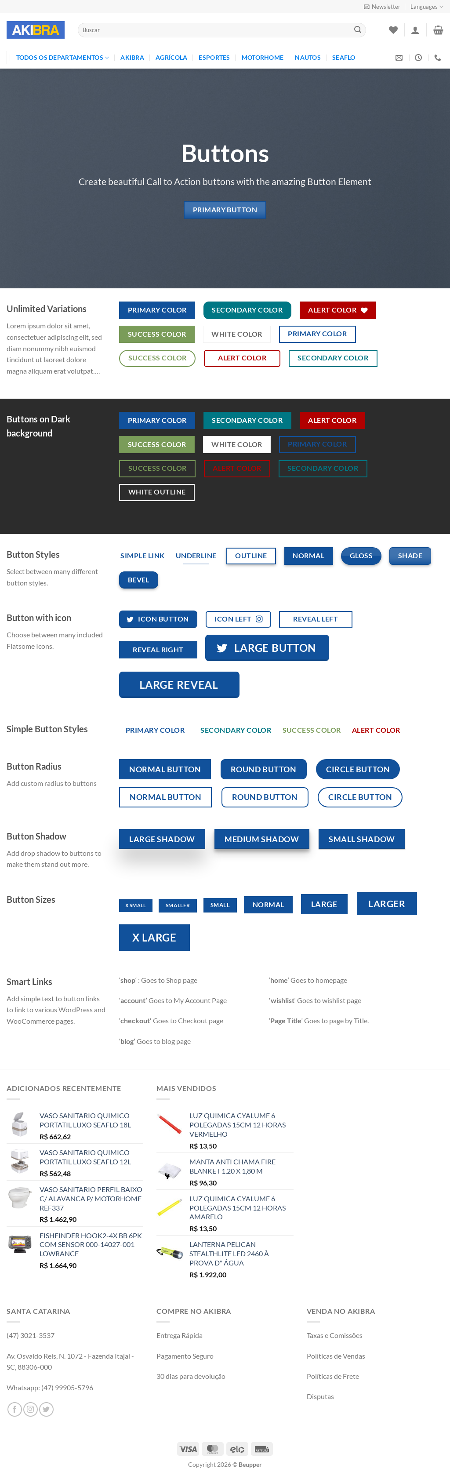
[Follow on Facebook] (14, 1409)
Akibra (132, 57)
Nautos (308, 57)
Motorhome (263, 57)
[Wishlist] (393, 30)
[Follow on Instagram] (30, 1409)
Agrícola (171, 57)
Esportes (214, 57)
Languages (426, 7)
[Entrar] (415, 30)
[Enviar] (357, 30)
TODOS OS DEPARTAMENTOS (62, 58)
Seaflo (344, 57)
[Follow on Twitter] (46, 1409)
